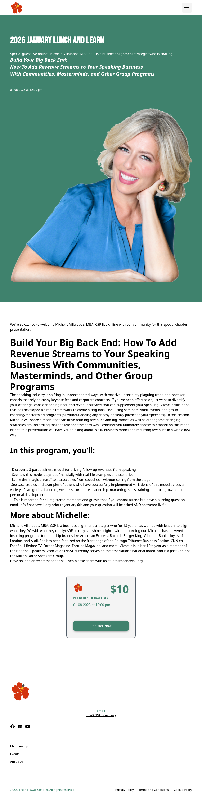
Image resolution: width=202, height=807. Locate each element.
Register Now (100, 626)
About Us (16, 762)
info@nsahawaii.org (127, 560)
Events (14, 754)
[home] (17, 7)
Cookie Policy (183, 790)
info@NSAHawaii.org (101, 715)
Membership (19, 746)
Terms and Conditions (154, 790)
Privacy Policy (124, 790)
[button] (187, 8)
